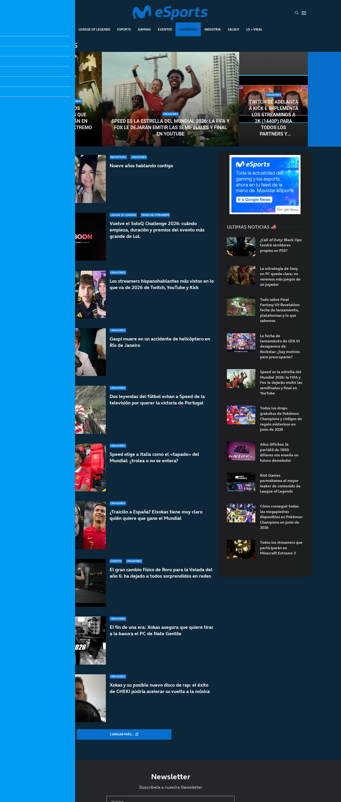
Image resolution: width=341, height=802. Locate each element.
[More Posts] (124, 734)
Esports (124, 29)
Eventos (165, 29)
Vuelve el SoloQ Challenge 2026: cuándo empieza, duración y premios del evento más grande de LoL (157, 230)
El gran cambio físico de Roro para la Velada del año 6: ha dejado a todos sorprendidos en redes (161, 572)
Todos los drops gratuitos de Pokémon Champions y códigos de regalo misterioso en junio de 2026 (281, 418)
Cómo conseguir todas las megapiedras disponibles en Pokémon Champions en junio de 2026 (281, 516)
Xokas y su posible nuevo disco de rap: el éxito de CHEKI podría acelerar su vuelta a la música (160, 688)
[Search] (296, 13)
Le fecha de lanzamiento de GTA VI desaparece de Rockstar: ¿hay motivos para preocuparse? (280, 346)
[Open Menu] (303, 13)
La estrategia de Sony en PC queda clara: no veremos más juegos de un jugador (280, 276)
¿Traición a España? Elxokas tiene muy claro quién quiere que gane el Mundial (156, 520)
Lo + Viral (254, 29)
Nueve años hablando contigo (141, 165)
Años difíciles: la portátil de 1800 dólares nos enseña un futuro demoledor (279, 452)
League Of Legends (94, 29)
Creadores (188, 29)
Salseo (233, 29)
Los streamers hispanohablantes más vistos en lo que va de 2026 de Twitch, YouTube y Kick (162, 287)
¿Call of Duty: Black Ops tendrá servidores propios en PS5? (280, 245)
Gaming (144, 29)
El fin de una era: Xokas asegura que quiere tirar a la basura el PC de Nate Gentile (161, 630)
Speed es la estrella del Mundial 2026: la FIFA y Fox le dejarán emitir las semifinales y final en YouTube (170, 127)
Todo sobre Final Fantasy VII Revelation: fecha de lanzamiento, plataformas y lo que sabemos (280, 310)
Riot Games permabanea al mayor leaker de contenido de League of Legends (280, 483)
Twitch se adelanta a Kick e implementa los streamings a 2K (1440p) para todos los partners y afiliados (273, 118)
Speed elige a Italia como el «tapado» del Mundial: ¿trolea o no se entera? (154, 467)
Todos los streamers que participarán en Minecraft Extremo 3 (67, 121)
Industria (212, 29)
